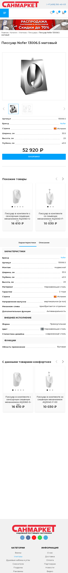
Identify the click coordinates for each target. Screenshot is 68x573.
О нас (50, 553)
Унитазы (18, 556)
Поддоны (18, 567)
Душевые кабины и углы (18, 560)
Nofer (63, 123)
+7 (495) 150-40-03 (56, 4)
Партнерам (50, 564)
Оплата (50, 560)
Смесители (18, 564)
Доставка (50, 556)
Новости (50, 567)
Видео (50, 571)
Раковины (18, 571)
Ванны (18, 553)
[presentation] (3, 108)
